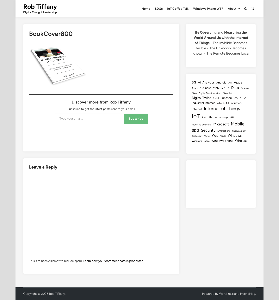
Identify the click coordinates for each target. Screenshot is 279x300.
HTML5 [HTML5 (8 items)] (237, 98)
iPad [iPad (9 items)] (204, 117)
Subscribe (136, 118)
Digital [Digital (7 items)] (194, 93)
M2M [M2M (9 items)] (232, 117)
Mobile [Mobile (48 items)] (238, 124)
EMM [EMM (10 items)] (216, 98)
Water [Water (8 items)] (207, 136)
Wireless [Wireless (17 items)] (241, 141)
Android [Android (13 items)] (221, 82)
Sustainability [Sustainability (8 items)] (239, 131)
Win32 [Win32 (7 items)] (223, 136)
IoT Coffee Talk (178, 8)
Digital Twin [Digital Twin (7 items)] (228, 93)
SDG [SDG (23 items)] (195, 130)
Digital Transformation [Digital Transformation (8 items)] (210, 93)
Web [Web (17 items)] (215, 135)
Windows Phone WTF (208, 8)
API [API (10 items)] (230, 82)
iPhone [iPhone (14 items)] (212, 117)
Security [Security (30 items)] (208, 130)
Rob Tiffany (40, 6)
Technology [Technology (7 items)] (197, 136)
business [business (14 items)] (205, 88)
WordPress (226, 294)
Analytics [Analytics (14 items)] (208, 82)
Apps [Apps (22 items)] (238, 82)
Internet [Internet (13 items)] (197, 109)
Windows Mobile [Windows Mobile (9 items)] (201, 140)
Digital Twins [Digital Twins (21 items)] (201, 98)
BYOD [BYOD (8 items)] (216, 88)
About (234, 9)
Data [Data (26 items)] (235, 87)
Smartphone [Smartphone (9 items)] (224, 130)
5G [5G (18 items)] (194, 82)
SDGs (159, 8)
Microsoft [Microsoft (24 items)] (221, 124)
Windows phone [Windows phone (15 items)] (222, 141)
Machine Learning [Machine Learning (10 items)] (202, 124)
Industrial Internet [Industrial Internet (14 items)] (203, 103)
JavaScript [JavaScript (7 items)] (223, 117)
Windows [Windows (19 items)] (235, 135)
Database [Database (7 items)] (245, 88)
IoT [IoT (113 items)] (196, 116)
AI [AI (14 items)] (199, 82)
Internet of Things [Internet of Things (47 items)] (222, 108)
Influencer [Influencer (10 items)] (236, 103)
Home (146, 8)
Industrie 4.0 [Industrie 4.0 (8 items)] (223, 103)
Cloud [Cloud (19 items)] (224, 88)
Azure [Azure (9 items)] (195, 88)
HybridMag (247, 294)
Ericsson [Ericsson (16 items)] (226, 98)
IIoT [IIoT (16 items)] (245, 98)
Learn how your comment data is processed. (113, 261)
